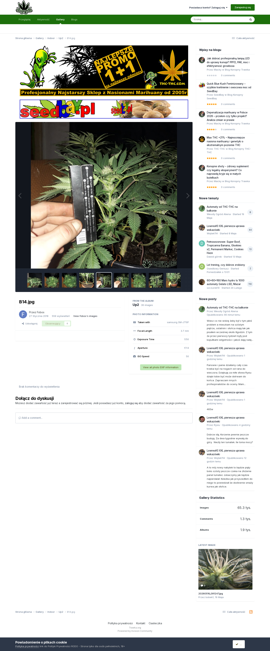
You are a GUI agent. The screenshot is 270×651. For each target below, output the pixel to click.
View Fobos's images (85, 316)
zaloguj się (131, 403)
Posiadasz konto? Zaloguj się (208, 7)
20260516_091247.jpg (210, 593)
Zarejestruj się (243, 7)
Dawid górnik (214, 256)
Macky (217, 69)
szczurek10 (213, 287)
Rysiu (217, 424)
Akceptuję (243, 644)
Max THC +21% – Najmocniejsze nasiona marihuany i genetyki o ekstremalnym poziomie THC (226, 141)
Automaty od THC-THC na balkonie (227, 307)
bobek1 (210, 597)
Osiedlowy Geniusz (218, 268)
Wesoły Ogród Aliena (219, 214)
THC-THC (219, 148)
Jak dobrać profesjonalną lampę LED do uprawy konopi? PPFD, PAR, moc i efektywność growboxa (228, 62)
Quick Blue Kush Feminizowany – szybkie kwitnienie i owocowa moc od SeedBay (229, 87)
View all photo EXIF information (160, 367)
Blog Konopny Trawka (237, 69)
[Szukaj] (210, 19)
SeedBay (219, 94)
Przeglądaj (25, 19)
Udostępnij (29, 323)
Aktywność (43, 19)
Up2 (136, 305)
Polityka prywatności (120, 623)
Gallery (60, 21)
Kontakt (140, 623)
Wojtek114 (212, 233)
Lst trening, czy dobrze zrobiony (226, 264)
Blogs (74, 19)
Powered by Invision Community (135, 631)
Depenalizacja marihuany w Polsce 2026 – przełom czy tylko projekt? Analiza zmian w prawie (227, 116)
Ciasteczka (155, 623)
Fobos (40, 312)
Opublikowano (223, 314)
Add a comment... (30, 417)
